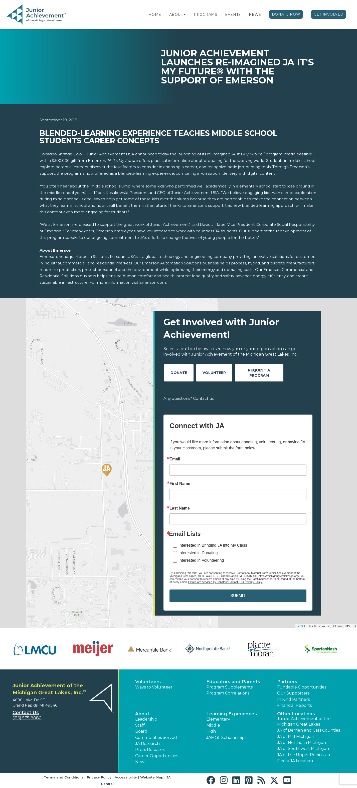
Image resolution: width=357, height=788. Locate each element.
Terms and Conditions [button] (64, 777)
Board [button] (141, 731)
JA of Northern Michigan (301, 742)
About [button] (142, 714)
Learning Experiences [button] (231, 714)
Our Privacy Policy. (250, 581)
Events (233, 14)
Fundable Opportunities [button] (301, 687)
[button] (185, 14)
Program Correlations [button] (227, 693)
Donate (178, 372)
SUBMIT (237, 596)
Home (154, 14)
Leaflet (301, 626)
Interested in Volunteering (201, 560)
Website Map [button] (151, 777)
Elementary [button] (218, 719)
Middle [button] (213, 725)
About (176, 14)
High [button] (211, 731)
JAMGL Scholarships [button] (226, 737)
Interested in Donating (198, 553)
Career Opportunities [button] (156, 755)
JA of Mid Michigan (295, 736)
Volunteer (214, 372)
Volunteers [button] (148, 681)
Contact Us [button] (26, 712)
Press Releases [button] (149, 749)
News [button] (140, 761)
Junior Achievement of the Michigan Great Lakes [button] (304, 721)
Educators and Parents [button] (233, 681)
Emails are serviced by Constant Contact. (213, 581)
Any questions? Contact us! (188, 398)
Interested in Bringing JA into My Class (212, 545)
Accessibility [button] (126, 777)
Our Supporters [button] (293, 693)
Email (174, 459)
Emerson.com (152, 282)
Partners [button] (287, 681)
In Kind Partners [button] (293, 699)
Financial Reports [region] (294, 705)
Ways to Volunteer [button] (153, 687)
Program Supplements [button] (229, 687)
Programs (205, 14)
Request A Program (259, 373)
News (255, 14)
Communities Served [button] (156, 737)
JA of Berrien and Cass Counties (308, 730)
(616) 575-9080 (27, 718)
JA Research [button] (147, 743)
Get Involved (328, 14)
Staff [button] (140, 725)
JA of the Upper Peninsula (303, 754)
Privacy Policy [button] (99, 777)
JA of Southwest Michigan (303, 748)
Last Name (179, 508)
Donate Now (286, 14)
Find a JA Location (295, 760)
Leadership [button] (146, 719)
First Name (179, 484)
